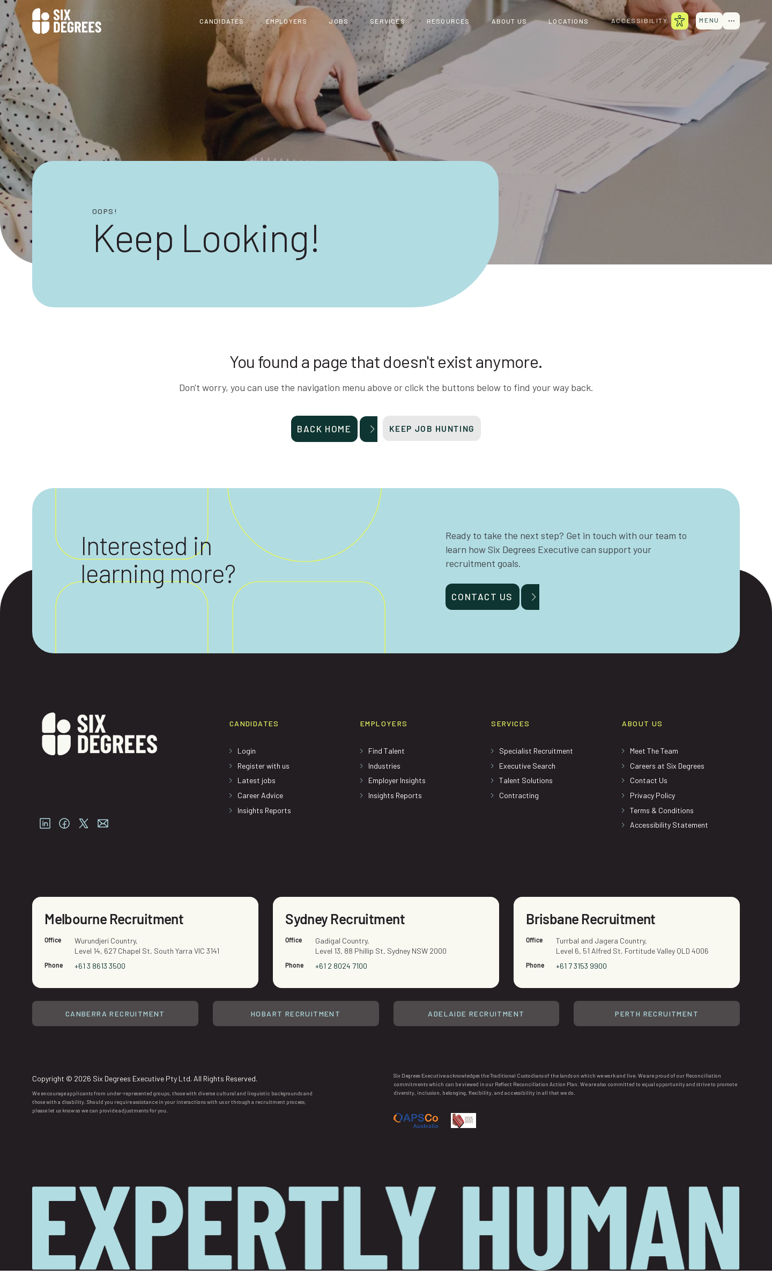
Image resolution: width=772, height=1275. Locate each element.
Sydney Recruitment (349, 924)
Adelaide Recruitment (476, 1019)
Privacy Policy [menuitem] (652, 799)
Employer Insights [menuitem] (397, 783)
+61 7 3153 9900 (581, 971)
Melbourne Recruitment (119, 924)
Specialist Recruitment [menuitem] (536, 754)
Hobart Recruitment (295, 1019)
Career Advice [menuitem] (260, 799)
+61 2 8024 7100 (342, 971)
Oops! (104, 211)
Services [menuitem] (380, 21)
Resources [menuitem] (441, 21)
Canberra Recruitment (115, 1019)
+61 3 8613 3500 (100, 971)
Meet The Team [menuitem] (654, 754)
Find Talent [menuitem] (386, 754)
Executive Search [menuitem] (527, 769)
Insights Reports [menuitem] (264, 814)
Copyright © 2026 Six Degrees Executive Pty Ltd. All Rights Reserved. (144, 1082)
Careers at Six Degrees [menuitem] (667, 769)
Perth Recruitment (657, 1019)
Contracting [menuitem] (519, 799)
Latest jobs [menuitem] (256, 783)
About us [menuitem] (502, 21)
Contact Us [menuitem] (648, 783)
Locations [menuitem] (561, 21)
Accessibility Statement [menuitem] (669, 828)
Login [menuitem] (246, 754)
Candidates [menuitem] (214, 21)
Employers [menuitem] (279, 21)
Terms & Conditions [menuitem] (662, 814)
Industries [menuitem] (384, 769)
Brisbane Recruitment (595, 924)
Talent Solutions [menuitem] (526, 783)
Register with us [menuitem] (263, 769)
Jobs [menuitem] (332, 21)
